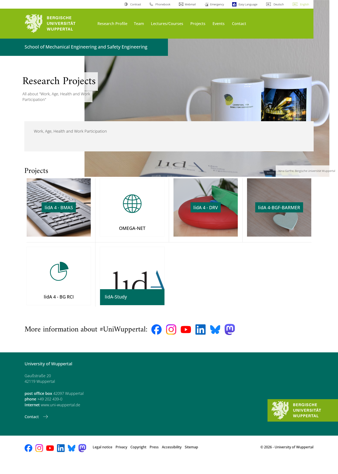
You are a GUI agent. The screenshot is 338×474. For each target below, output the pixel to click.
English (304, 4)
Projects (197, 23)
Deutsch (279, 4)
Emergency (217, 4)
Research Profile (112, 23)
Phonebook (162, 4)
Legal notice (102, 459)
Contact (239, 23)
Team (139, 23)
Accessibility (172, 459)
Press (154, 459)
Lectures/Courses (167, 23)
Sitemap (191, 459)
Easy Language (248, 4)
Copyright (138, 459)
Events (219, 23)
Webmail (190, 4)
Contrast (135, 4)
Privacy (121, 459)
